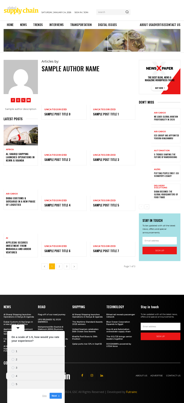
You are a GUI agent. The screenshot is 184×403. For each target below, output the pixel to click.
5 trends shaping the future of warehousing (165, 156)
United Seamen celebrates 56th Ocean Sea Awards (85, 330)
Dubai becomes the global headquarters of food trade (166, 194)
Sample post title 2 (57, 160)
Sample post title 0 (57, 114)
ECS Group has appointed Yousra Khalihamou (166, 137)
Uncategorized (55, 109)
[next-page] (147, 206)
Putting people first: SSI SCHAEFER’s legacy (166, 175)
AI (7, 238)
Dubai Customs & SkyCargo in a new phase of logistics (20, 201)
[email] (159, 240)
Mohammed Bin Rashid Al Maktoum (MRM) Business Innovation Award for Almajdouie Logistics (50, 330)
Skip (44, 395)
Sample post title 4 (57, 205)
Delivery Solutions (160, 187)
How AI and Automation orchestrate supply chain (118, 330)
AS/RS (157, 169)
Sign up (159, 250)
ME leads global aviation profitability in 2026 (166, 118)
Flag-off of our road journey (51, 314)
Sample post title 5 (106, 205)
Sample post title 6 (57, 251)
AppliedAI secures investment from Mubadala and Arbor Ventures (18, 247)
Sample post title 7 (106, 251)
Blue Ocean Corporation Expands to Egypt (118, 323)
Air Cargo (12, 194)
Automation (162, 151)
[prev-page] (141, 206)
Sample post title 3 (106, 160)
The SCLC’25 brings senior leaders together (119, 337)
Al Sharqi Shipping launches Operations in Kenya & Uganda (20, 157)
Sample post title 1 (106, 114)
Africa (10, 150)
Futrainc (131, 392)
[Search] (127, 12)
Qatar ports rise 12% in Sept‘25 (87, 344)
